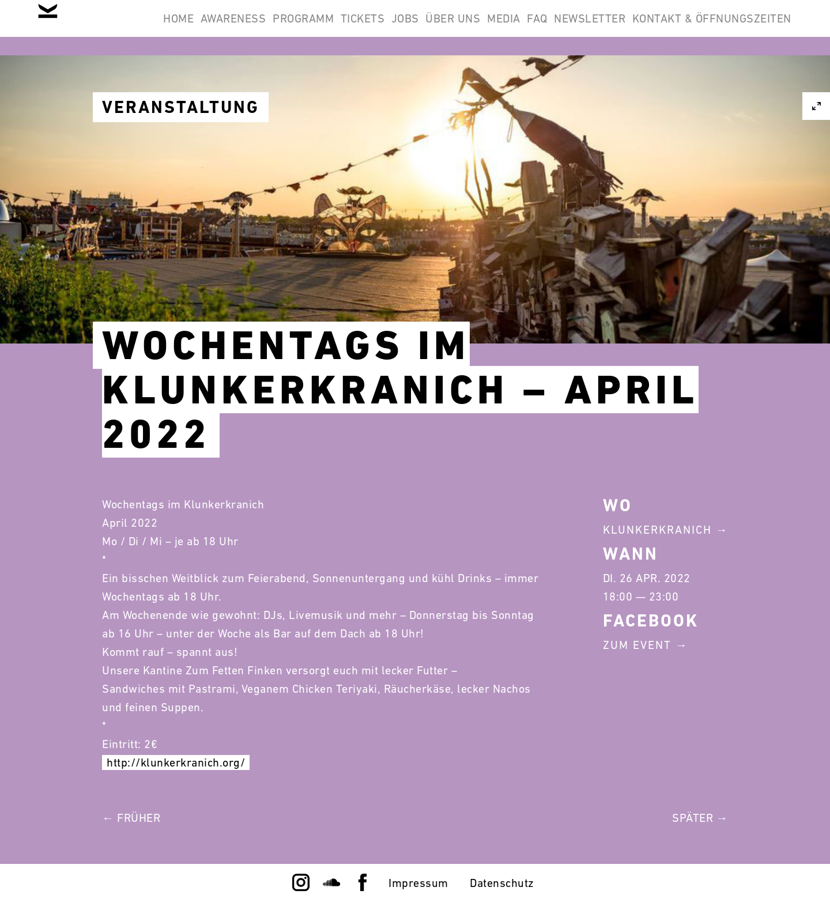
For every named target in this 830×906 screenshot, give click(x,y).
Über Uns (567, 27)
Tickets (446, 27)
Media (632, 27)
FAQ (680, 27)
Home (217, 27)
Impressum (418, 883)
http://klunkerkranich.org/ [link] (176, 762)
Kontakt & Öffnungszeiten (704, 83)
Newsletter (748, 27)
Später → (700, 817)
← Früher (131, 817)
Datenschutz (502, 883)
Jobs (504, 27)
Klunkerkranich (657, 529)
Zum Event (637, 645)
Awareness (287, 27)
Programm (372, 27)
